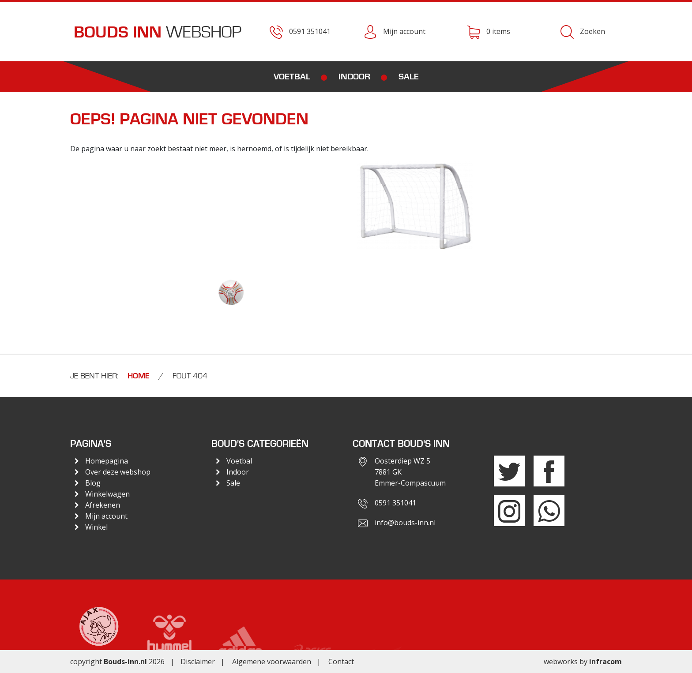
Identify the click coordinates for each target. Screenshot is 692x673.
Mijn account (106, 516)
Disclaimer (198, 661)
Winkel (96, 527)
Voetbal (292, 76)
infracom (605, 661)
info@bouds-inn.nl (405, 522)
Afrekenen (102, 505)
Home (139, 376)
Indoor (354, 76)
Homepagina (106, 461)
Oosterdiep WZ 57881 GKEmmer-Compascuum (410, 472)
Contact (341, 661)
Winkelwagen (107, 494)
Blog (93, 483)
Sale (409, 76)
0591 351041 (395, 503)
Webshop (157, 32)
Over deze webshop (117, 472)
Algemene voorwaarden (271, 661)
